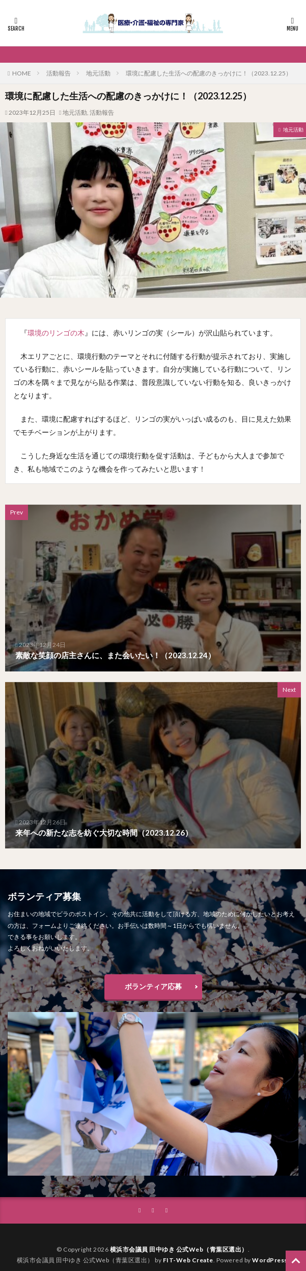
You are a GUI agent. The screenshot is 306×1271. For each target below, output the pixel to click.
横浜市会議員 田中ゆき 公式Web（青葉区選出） (179, 1249)
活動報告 (58, 73)
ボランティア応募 (153, 986)
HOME (21, 73)
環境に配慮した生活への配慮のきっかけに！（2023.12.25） (209, 73)
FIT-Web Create (188, 1260)
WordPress (270, 1260)
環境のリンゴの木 (56, 332)
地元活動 (98, 73)
